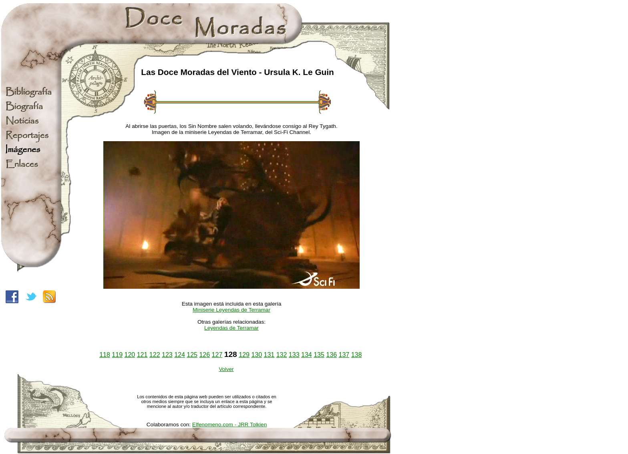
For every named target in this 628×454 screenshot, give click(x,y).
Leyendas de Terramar (231, 328)
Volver (226, 369)
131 (269, 354)
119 (117, 354)
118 (104, 354)
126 (204, 354)
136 (331, 354)
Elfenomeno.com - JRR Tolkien (229, 425)
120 (130, 354)
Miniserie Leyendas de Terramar (231, 310)
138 (356, 354)
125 (192, 354)
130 (256, 354)
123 (167, 354)
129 (244, 354)
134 (306, 354)
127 (217, 354)
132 (281, 354)
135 (319, 354)
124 (179, 354)
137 (343, 354)
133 (294, 354)
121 (142, 354)
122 (154, 354)
